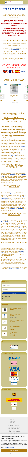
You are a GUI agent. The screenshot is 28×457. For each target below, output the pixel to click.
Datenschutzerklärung (9, 447)
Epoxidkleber (21, 151)
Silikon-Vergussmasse (14, 193)
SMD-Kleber (13, 155)
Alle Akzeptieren (14, 450)
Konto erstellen (6, 296)
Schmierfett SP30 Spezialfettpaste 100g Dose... (14, 96)
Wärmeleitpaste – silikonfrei (16, 208)
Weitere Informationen (14, 454)
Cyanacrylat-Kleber (5, 222)
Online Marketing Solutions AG (14, 268)
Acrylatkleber (13, 174)
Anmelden (14, 293)
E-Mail (8, 260)
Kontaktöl (17, 227)
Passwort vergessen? (7, 298)
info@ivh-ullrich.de (15, 49)
